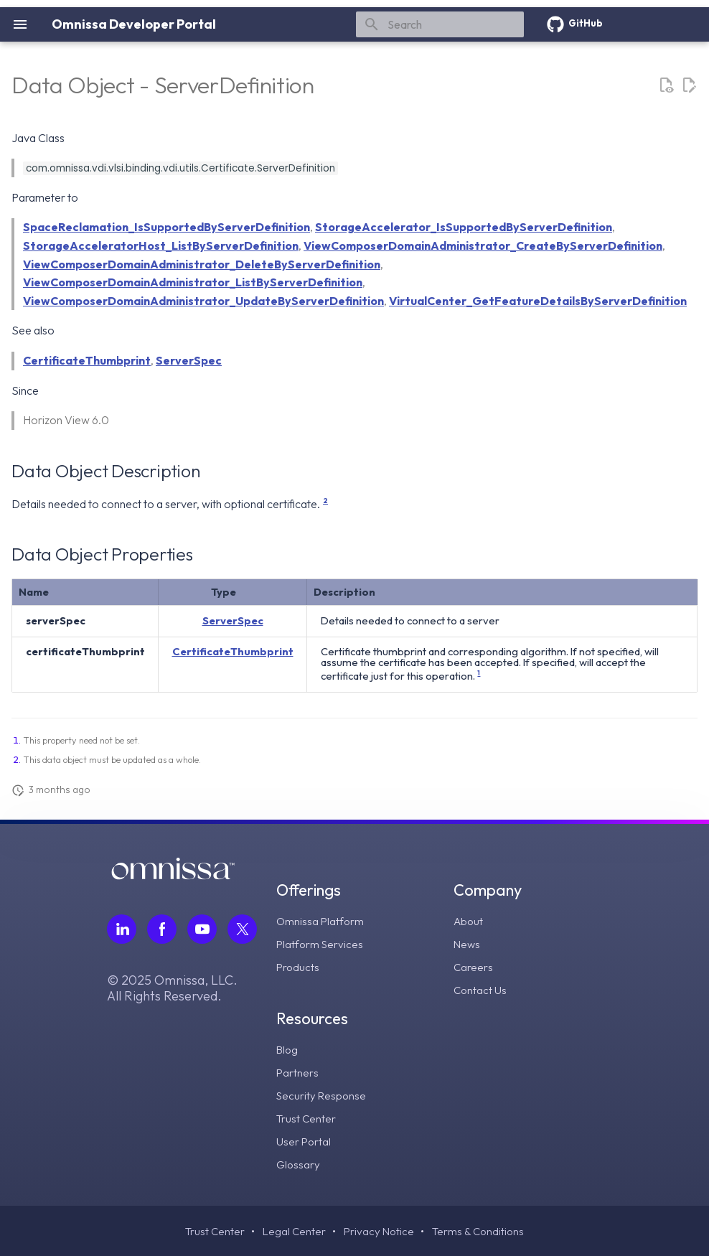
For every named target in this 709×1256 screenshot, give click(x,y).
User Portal (304, 1140)
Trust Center (306, 1117)
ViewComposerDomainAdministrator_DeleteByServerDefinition (201, 264)
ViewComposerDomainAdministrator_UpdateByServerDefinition (203, 301)
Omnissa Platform (321, 920)
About (469, 920)
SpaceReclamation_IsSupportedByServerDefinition (166, 227)
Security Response (322, 1094)
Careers (474, 966)
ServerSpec (189, 360)
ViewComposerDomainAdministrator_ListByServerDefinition (192, 282)
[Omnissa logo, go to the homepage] (173, 875)
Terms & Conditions (480, 1231)
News (468, 943)
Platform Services (321, 943)
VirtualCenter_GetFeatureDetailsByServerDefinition (538, 301)
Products (298, 966)
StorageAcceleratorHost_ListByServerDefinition (161, 245)
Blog (288, 1048)
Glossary (298, 1163)
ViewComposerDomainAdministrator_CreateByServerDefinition (483, 245)
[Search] (440, 24)
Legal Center (292, 1231)
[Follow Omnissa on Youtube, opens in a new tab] (202, 928)
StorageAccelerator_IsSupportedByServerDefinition (463, 227)
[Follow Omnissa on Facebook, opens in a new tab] (162, 928)
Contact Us (481, 989)
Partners (297, 1071)
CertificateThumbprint (87, 360)
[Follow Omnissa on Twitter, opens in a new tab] (242, 928)
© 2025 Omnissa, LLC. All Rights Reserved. (172, 987)
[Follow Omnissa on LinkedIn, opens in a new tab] (121, 928)
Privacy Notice (379, 1231)
